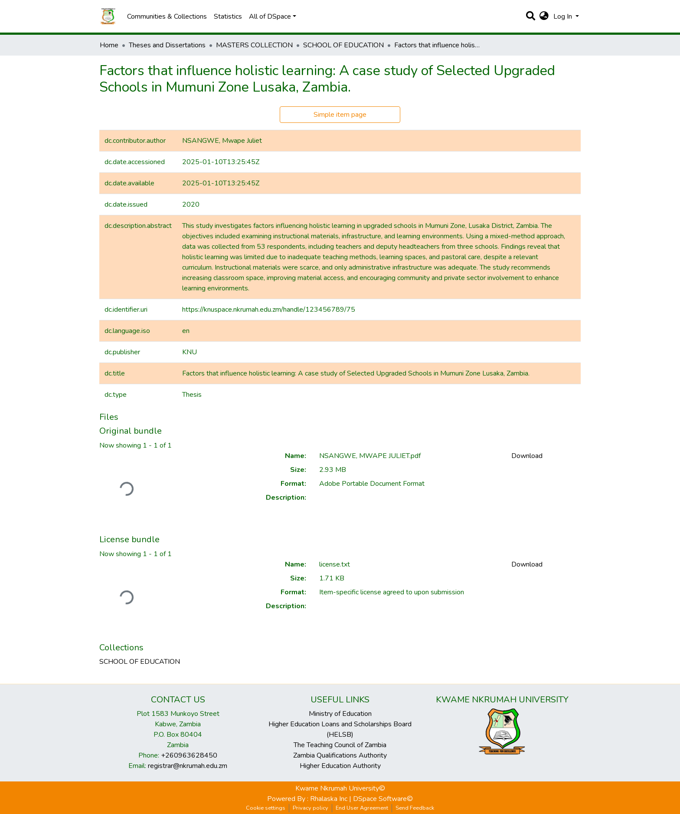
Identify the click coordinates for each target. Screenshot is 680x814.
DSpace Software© (383, 799)
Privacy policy (310, 808)
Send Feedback (415, 808)
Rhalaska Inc (328, 799)
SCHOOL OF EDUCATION (343, 45)
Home (109, 45)
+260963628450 (189, 755)
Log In (563, 16)
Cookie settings (265, 808)
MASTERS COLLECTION (254, 45)
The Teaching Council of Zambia (340, 745)
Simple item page (340, 114)
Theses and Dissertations (167, 45)
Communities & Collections (167, 16)
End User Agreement (362, 808)
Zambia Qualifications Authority (340, 755)
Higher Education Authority (340, 766)
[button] (544, 16)
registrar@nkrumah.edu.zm (187, 766)
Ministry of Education (340, 713)
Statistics (228, 16)
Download (527, 456)
